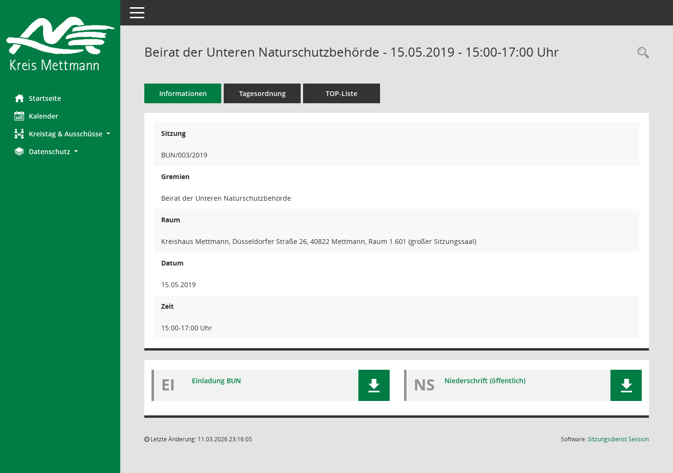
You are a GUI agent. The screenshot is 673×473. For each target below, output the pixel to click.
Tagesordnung (262, 93)
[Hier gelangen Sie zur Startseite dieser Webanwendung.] (60, 43)
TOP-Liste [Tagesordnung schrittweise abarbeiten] (341, 93)
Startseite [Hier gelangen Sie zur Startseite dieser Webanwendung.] (37, 98)
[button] (60, 134)
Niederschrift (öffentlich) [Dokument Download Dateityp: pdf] (484, 380)
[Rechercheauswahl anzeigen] (641, 53)
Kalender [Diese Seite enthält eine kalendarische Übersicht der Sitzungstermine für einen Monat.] (36, 116)
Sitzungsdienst (618, 439)
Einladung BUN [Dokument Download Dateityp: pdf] (216, 380)
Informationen (183, 93)
